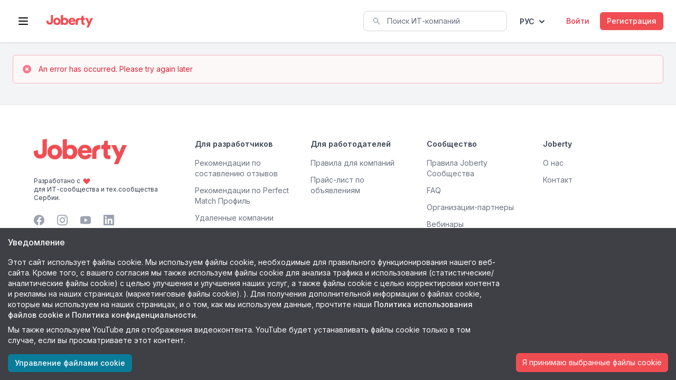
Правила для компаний (353, 162)
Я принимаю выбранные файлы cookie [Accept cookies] (592, 362)
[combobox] (435, 21)
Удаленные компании (234, 217)
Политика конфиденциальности (134, 314)
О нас (553, 162)
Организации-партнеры (470, 207)
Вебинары (445, 224)
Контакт (557, 179)
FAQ (434, 190)
